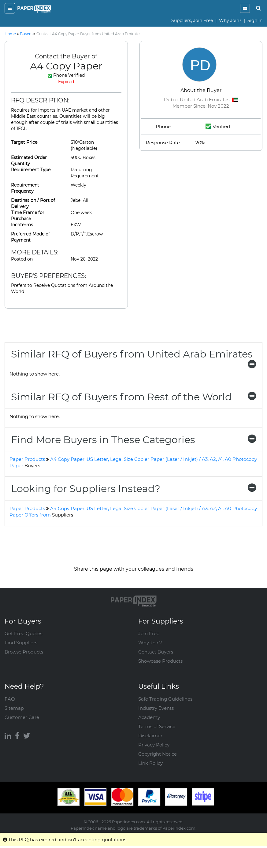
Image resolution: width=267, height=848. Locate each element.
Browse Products (24, 652)
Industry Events (156, 708)
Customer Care (22, 717)
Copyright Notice (157, 754)
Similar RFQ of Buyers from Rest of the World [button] (133, 397)
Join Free (148, 633)
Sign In (254, 20)
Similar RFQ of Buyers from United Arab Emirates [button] (133, 356)
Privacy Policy (153, 745)
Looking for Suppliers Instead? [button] (133, 488)
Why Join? (230, 20)
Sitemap (14, 708)
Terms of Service (156, 726)
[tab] (133, 354)
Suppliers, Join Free (192, 20)
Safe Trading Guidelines (165, 699)
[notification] (245, 8)
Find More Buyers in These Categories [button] (133, 440)
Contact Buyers (155, 652)
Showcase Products (160, 661)
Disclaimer (150, 736)
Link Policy (150, 763)
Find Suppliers (21, 643)
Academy (149, 717)
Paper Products (27, 459)
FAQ (10, 699)
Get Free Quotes (23, 633)
